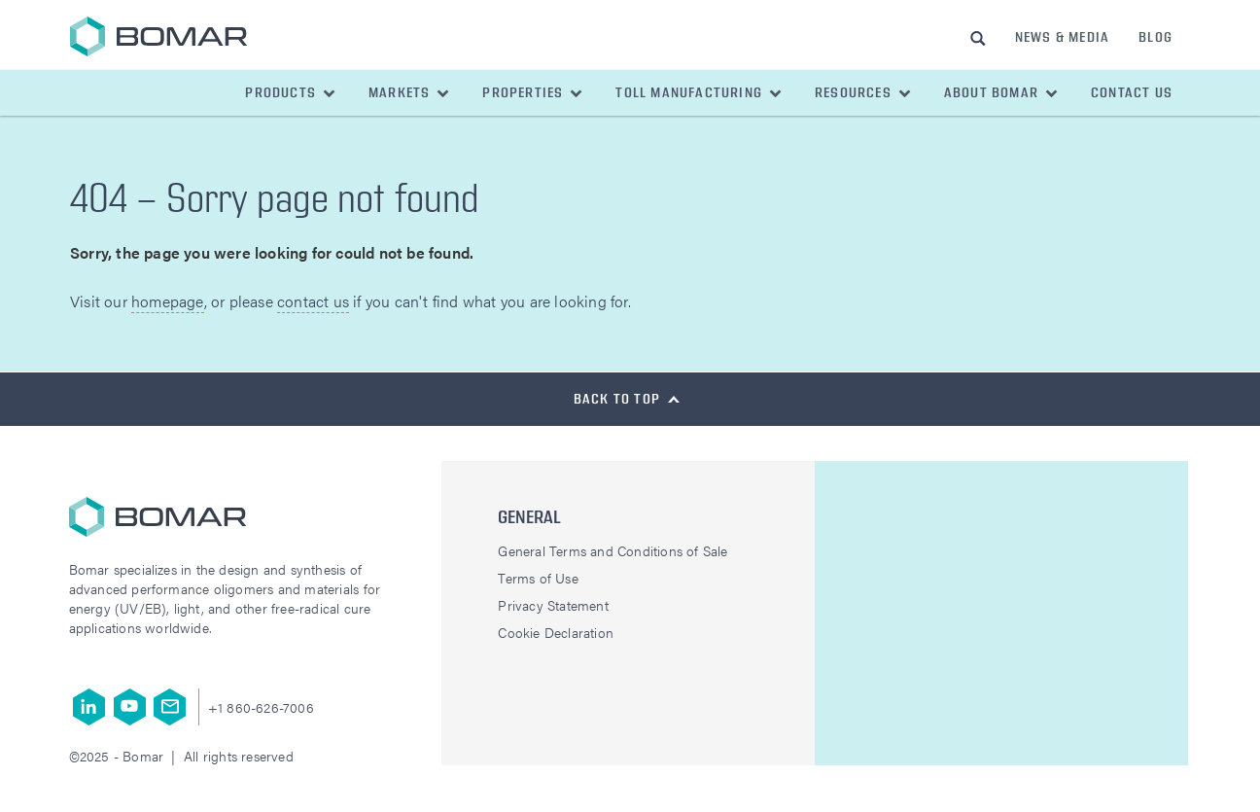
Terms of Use (538, 577)
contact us (313, 301)
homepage (167, 301)
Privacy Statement (553, 605)
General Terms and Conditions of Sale (612, 550)
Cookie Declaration (555, 632)
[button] (291, 93)
